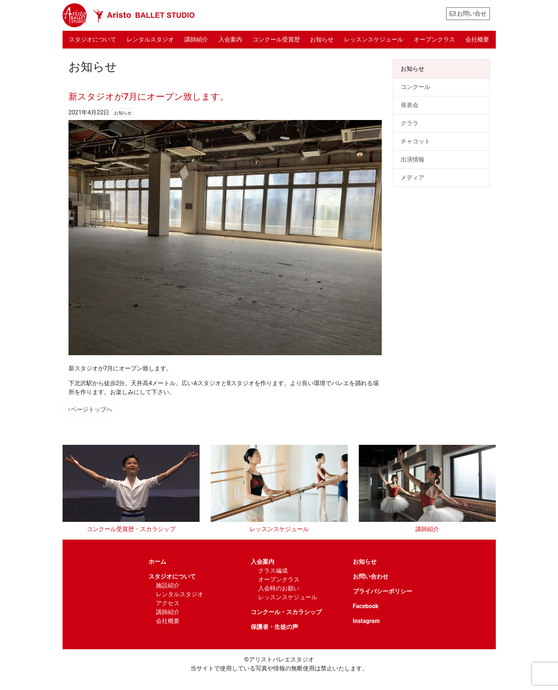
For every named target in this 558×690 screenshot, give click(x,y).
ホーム (157, 561)
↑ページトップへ (90, 409)
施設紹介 (168, 585)
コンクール (415, 86)
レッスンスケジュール (373, 39)
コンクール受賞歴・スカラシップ (131, 529)
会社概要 (477, 39)
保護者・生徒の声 (274, 626)
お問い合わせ (370, 576)
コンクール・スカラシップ (286, 612)
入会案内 (230, 39)
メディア (412, 177)
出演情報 (412, 159)
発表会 (409, 105)
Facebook (366, 606)
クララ (409, 123)
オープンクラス (434, 39)
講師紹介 (196, 39)
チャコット (415, 141)
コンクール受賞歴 (276, 39)
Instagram (366, 620)
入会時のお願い (279, 588)
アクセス (168, 603)
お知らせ (322, 39)
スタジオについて (95, 39)
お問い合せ (468, 13)
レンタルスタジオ (150, 39)
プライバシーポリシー (382, 591)
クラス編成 (273, 570)
